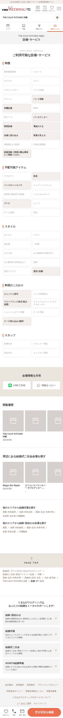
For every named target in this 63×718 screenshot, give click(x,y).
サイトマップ (40, 703)
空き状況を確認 (44, 712)
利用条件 (31, 685)
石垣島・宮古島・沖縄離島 (14, 516)
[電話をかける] (14, 712)
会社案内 (9, 685)
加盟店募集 (51, 691)
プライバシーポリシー (48, 685)
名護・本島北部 (25, 512)
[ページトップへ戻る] (31, 560)
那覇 (5, 527)
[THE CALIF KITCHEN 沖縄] (13, 425)
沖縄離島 (23, 531)
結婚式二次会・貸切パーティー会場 (18, 574)
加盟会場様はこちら (34, 691)
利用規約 (20, 685)
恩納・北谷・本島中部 (45, 512)
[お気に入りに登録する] (6, 712)
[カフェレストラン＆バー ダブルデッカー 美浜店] (35, 477)
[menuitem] (8, 27)
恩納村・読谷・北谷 (33, 578)
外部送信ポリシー (14, 691)
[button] (22, 712)
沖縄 (40, 574)
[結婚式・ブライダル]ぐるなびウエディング (22, 571)
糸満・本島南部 (16, 527)
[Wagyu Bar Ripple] (13, 476)
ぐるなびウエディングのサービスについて (31, 697)
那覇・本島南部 (9, 512)
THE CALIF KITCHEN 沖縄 (15, 581)
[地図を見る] (57, 18)
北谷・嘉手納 (49, 578)
